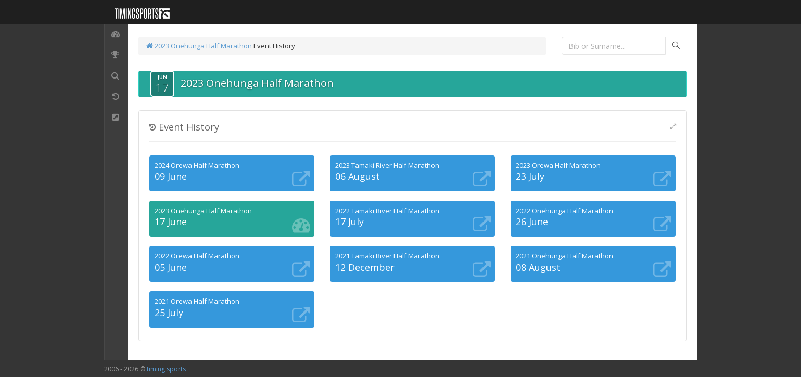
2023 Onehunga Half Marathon (199, 45)
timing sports (166, 369)
